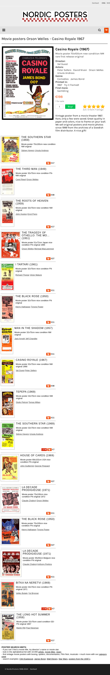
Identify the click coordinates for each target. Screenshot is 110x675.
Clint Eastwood (26, 659)
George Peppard (42, 466)
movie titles (50, 652)
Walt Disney (52, 659)
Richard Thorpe (22, 275)
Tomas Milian (34, 402)
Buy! (70, 106)
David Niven (80, 70)
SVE (108, 3)
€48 (50, 195)
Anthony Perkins (44, 564)
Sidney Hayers (27, 150)
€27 (50, 258)
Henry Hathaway (22, 307)
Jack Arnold (19, 338)
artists (41, 652)
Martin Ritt (20, 628)
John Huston (21, 214)
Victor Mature (36, 275)
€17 (50, 163)
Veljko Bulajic (22, 593)
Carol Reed (21, 179)
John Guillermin (27, 466)
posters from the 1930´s (79, 659)
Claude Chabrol (29, 500)
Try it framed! (71, 84)
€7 (50, 449)
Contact (95, 3)
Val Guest (62, 64)
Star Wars (63, 659)
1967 (59, 84)
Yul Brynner (33, 593)
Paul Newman (32, 628)
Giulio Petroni (22, 402)
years (58, 652)
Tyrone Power (37, 307)
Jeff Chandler (31, 338)
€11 (50, 290)
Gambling (62, 90)
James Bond (77, 78)
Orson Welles (96, 70)
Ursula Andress (65, 72)
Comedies (63, 78)
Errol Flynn (32, 214)
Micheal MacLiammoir (44, 249)
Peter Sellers (64, 70)
